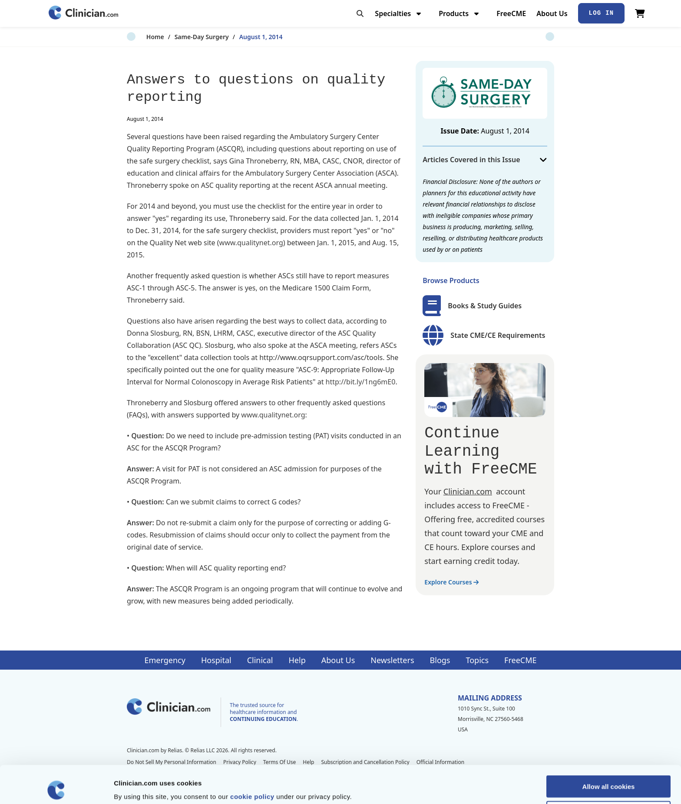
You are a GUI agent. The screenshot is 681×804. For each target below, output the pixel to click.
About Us (551, 13)
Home (136, 37)
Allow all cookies (608, 748)
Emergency (164, 660)
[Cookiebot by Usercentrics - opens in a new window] (56, 787)
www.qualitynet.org (251, 242)
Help (297, 660)
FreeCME (511, 13)
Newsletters (392, 660)
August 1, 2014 (241, 37)
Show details (456, 787)
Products (460, 13)
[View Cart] (640, 13)
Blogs (440, 660)
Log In (601, 13)
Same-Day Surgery (182, 37)
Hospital (216, 660)
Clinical (260, 660)
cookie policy (252, 758)
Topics (477, 660)
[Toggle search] (360, 13)
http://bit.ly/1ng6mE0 (361, 382)
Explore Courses (451, 582)
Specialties (399, 13)
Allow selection (608, 774)
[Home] (83, 13)
